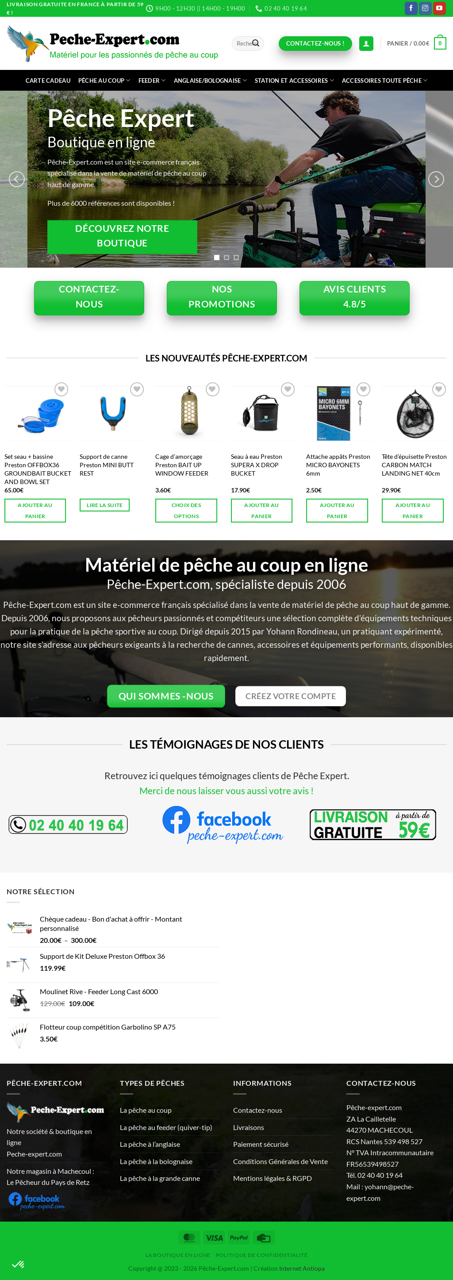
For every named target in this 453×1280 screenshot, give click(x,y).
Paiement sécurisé (260, 1144)
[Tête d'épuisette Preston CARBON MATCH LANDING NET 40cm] (415, 413)
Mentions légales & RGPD (272, 1178)
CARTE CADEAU (48, 80)
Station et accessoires (294, 80)
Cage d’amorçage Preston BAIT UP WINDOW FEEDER (181, 465)
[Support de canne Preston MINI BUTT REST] (113, 413)
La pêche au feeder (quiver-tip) (166, 1127)
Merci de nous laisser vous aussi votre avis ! (226, 790)
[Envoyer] (255, 43)
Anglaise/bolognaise (210, 80)
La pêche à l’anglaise (150, 1144)
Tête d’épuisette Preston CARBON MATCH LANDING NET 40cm (414, 465)
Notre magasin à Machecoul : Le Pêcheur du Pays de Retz (50, 1177)
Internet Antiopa (302, 1268)
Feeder (152, 80)
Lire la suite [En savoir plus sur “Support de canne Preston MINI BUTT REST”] (105, 505)
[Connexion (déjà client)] (366, 43)
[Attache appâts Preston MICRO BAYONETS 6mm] (339, 413)
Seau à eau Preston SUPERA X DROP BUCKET (256, 465)
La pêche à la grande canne (160, 1178)
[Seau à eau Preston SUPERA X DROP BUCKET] (264, 413)
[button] (416, 43)
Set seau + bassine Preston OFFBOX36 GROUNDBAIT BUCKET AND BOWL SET (37, 469)
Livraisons (248, 1127)
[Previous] (17, 179)
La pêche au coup (146, 1110)
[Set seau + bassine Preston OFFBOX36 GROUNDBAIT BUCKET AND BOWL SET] (37, 413)
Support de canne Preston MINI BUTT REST (107, 465)
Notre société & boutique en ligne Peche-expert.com (49, 1142)
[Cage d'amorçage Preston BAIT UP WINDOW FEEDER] (188, 413)
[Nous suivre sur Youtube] (439, 8)
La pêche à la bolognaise (156, 1161)
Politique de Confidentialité (261, 1255)
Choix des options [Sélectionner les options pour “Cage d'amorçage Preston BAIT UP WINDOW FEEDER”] (186, 510)
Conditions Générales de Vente (280, 1161)
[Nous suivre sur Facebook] (411, 8)
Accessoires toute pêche (384, 80)
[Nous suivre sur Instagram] (425, 8)
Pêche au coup (104, 80)
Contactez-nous (257, 1110)
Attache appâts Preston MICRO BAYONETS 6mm (338, 465)
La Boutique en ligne (178, 1255)
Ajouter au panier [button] (35, 510)
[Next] (436, 179)
